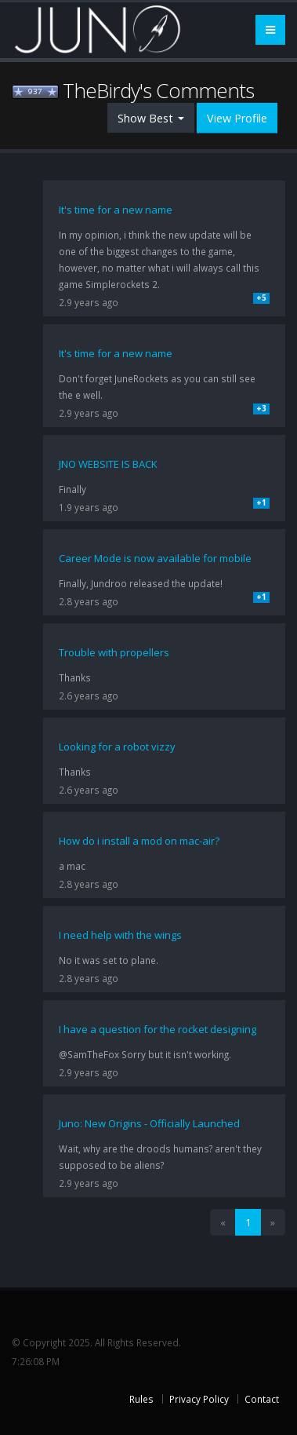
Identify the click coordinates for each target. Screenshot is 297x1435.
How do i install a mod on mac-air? (139, 841)
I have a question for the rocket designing (157, 1029)
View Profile (237, 118)
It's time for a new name (115, 210)
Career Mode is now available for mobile (155, 558)
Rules (141, 1399)
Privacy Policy (199, 1399)
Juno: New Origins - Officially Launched (149, 1123)
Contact (261, 1399)
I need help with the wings (120, 935)
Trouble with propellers (114, 652)
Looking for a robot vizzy (117, 746)
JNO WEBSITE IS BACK (108, 464)
